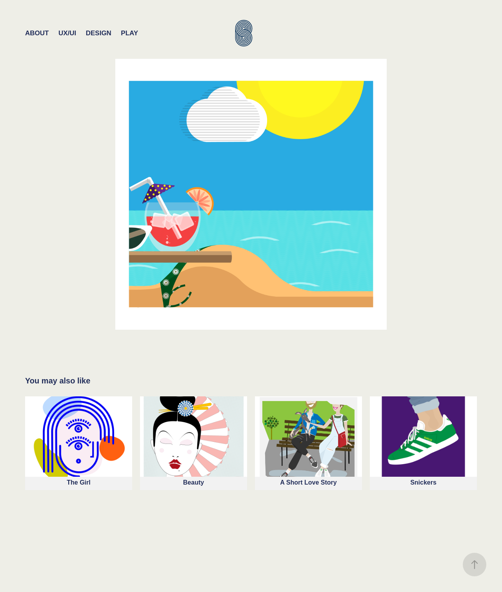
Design (98, 33)
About (37, 33)
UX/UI (67, 33)
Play (129, 33)
